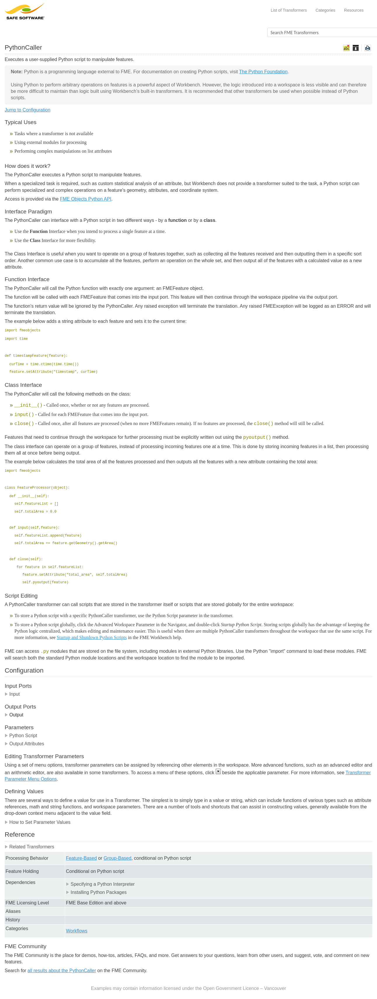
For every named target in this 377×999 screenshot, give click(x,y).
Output (14, 714)
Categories (325, 10)
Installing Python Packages (96, 892)
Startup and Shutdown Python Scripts (92, 637)
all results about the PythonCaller (61, 970)
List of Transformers (289, 10)
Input (12, 694)
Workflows (77, 930)
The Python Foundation (263, 71)
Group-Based (117, 858)
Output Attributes (24, 743)
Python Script (21, 735)
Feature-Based (81, 858)
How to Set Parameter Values (38, 822)
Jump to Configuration (27, 109)
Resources (354, 10)
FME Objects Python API (85, 198)
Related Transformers (29, 846)
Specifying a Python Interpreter (100, 884)
